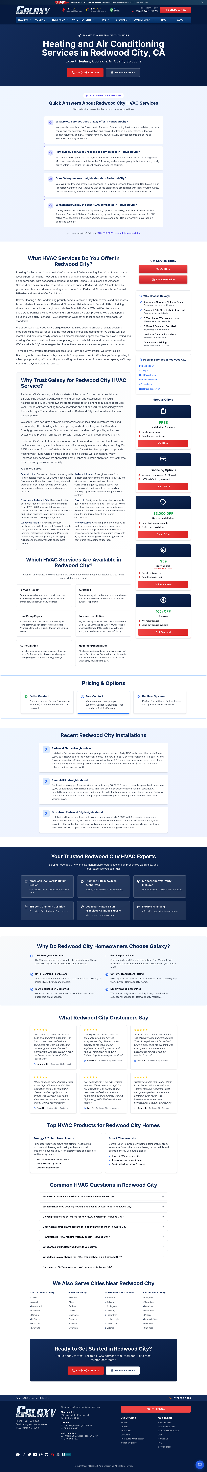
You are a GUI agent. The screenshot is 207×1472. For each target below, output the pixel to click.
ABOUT (182, 20)
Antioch (34, 1302)
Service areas (164, 1447)
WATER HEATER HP (83, 20)
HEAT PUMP (60, 20)
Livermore (73, 1328)
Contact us (163, 1438)
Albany (72, 1302)
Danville (35, 1315)
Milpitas (147, 1315)
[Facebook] (18, 1454)
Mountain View (151, 1319)
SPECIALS (123, 20)
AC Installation (145, 384)
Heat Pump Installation (149, 389)
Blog (160, 1434)
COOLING (41, 20)
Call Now (163, 443)
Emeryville (74, 1315)
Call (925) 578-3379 (85, 72)
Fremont (73, 1319)
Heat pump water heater (132, 1438)
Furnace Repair (146, 366)
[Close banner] (202, 2)
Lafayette (35, 1328)
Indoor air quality (129, 1442)
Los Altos (148, 1306)
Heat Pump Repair (147, 375)
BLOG (163, 20)
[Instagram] (23, 1454)
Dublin (72, 1310)
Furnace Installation (148, 379)
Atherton (111, 1297)
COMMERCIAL (143, 20)
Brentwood (36, 1306)
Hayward (73, 1323)
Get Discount (163, 632)
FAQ (160, 1442)
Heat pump (126, 1430)
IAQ (105, 20)
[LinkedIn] (35, 1454)
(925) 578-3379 (105, 233)
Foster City (112, 1315)
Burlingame (112, 1306)
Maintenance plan (166, 1426)
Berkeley (73, 1306)
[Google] (41, 1454)
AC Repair (144, 370)
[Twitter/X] (29, 1454)
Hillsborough (113, 1319)
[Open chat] (199, 1464)
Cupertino (149, 1302)
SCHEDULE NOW (156, 1409)
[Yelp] (52, 1454)
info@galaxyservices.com (35, 1424)
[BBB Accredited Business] (66, 1454)
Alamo (34, 1297)
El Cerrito (35, 1319)
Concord (35, 1310)
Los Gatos (149, 1310)
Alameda (73, 1297)
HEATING (24, 20)
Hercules (35, 1323)
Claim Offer (163, 534)
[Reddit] (46, 1454)
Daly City (111, 1310)
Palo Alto (148, 1323)
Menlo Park (112, 1323)
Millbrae (110, 1328)
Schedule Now (163, 584)
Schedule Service (123, 72)
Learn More (163, 486)
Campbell (148, 1297)
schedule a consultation (128, 233)
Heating (124, 1422)
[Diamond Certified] (58, 1454)
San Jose (148, 1328)
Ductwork (125, 1434)
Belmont (110, 1302)
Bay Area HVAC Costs (168, 1430)
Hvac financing (165, 1422)
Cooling (124, 1426)
